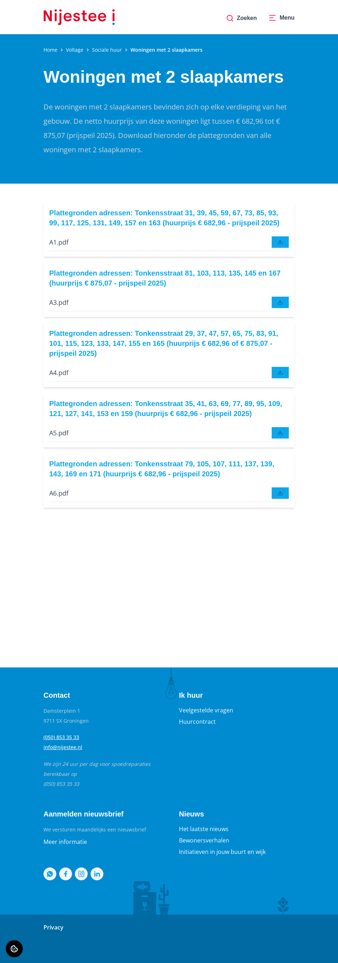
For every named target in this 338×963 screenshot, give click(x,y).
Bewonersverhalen (204, 840)
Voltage (74, 49)
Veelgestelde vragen (206, 710)
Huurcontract (197, 722)
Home (50, 49)
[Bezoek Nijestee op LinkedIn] (97, 873)
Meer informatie (65, 842)
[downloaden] (280, 242)
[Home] (79, 17)
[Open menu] (281, 18)
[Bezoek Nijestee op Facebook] (65, 873)
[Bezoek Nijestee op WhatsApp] (49, 873)
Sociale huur (107, 49)
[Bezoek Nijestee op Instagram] (81, 873)
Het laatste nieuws (204, 829)
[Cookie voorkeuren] (14, 948)
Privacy (53, 927)
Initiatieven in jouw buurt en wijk (222, 852)
